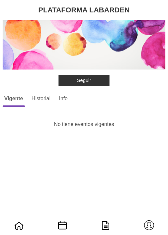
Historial (41, 98)
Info (63, 98)
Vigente (13, 98)
